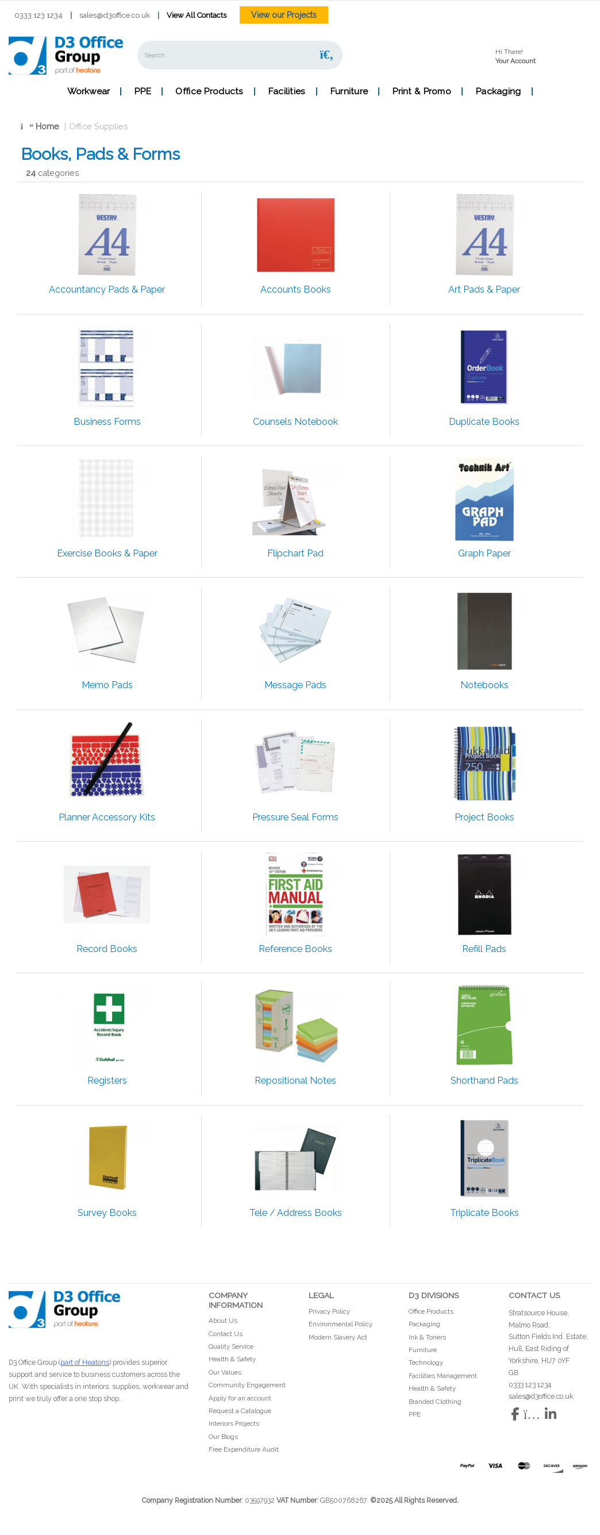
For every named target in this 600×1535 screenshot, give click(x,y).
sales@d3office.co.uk (114, 15)
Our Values (225, 1372)
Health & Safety (232, 1359)
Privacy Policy (329, 1311)
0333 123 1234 (38, 15)
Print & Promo (421, 91)
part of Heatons (84, 1362)
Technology (426, 1363)
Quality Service (231, 1346)
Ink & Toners (427, 1337)
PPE (142, 91)
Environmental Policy (340, 1324)
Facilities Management (443, 1376)
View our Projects (284, 15)
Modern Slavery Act (338, 1337)
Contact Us (226, 1334)
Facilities (287, 91)
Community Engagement (247, 1385)
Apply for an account (240, 1398)
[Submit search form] (326, 55)
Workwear (88, 91)
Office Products (209, 91)
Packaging (498, 91)
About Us (223, 1321)
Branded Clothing (435, 1402)
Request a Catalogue (240, 1411)
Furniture (349, 91)
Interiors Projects (234, 1423)
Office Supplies (98, 126)
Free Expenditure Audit (244, 1449)
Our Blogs (223, 1437)
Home (40, 126)
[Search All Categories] (240, 55)
